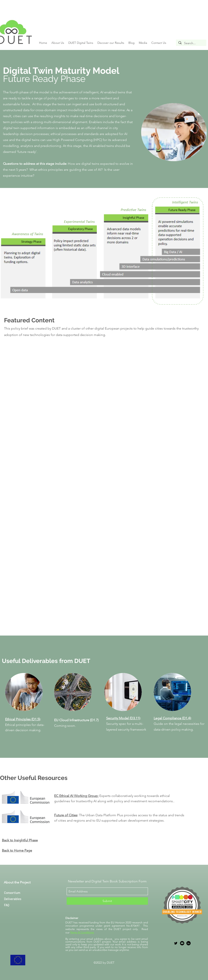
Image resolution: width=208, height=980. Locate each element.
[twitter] (176, 943)
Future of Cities (65, 815)
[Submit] (107, 901)
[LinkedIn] (188, 943)
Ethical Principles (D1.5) (22, 719)
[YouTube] (182, 943)
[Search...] (190, 43)
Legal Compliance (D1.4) (172, 718)
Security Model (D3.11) (123, 718)
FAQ (6, 905)
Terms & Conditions (82, 932)
